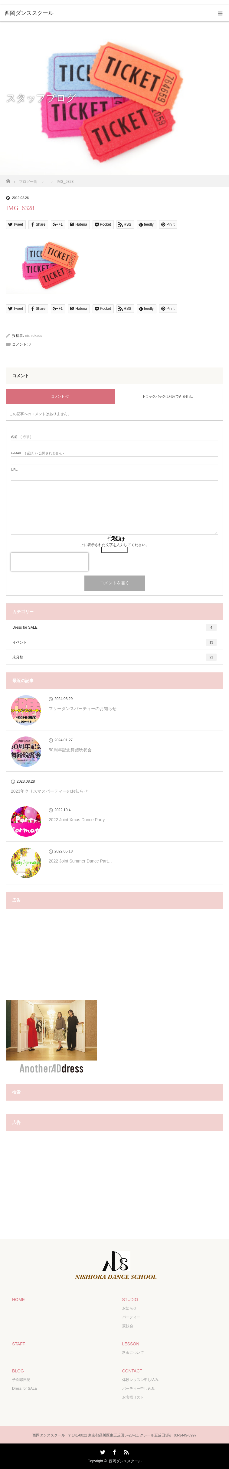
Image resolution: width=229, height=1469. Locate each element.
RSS (125, 1451)
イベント (114, 642)
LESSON (130, 1343)
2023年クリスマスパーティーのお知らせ (49, 791)
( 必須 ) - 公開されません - (37, 453)
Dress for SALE (114, 627)
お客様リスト (133, 1397)
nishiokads (33, 335)
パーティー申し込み (138, 1388)
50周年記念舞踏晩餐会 (70, 749)
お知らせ (129, 1308)
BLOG (18, 1370)
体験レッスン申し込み (140, 1380)
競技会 (127, 1326)
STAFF (18, 1343)
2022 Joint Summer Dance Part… (80, 861)
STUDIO (130, 1299)
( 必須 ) (21, 437)
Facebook (113, 1451)
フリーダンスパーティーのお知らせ (82, 708)
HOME (18, 1299)
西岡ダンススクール (125, 1461)
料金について (133, 1353)
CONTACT (132, 1370)
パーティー (131, 1317)
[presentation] (49, 562)
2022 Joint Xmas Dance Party (77, 819)
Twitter (101, 1451)
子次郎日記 (21, 1380)
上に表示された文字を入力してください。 (114, 545)
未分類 (114, 657)
